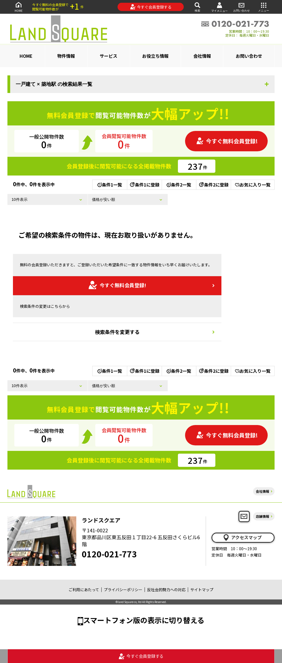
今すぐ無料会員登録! (227, 141)
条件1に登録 (144, 184)
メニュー (264, 6)
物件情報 (66, 56)
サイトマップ (201, 589)
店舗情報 (262, 516)
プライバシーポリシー (123, 589)
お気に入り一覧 (252, 184)
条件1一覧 (109, 184)
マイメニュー (219, 7)
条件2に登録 (213, 184)
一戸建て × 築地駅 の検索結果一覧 (54, 84)
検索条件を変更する (117, 331)
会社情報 (202, 56)
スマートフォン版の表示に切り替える (143, 620)
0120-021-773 (109, 554)
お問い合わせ (242, 6)
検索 (197, 6)
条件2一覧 (179, 184)
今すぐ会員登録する (151, 7)
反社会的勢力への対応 (166, 589)
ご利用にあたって (84, 589)
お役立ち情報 (155, 56)
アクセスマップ (242, 537)
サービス (108, 56)
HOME (18, 7)
